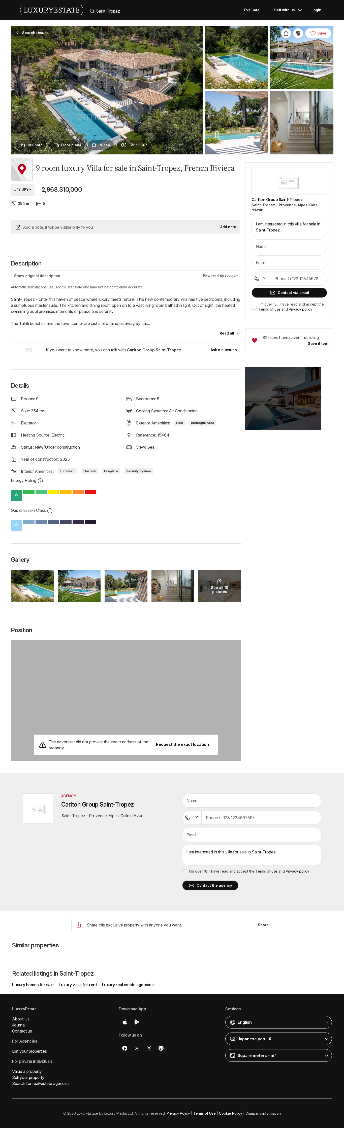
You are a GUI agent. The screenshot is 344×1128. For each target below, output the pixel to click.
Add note (228, 227)
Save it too (317, 343)
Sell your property (28, 1077)
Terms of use (269, 309)
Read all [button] (227, 333)
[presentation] (31, 145)
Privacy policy (300, 309)
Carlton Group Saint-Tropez (277, 199)
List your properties (29, 1051)
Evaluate (252, 10)
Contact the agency (210, 885)
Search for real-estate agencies (41, 1083)
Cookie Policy (230, 1113)
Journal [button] (18, 1024)
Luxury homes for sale (33, 984)
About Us (20, 1018)
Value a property (27, 1071)
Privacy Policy (178, 1113)
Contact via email (289, 293)
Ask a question (224, 350)
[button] (289, 401)
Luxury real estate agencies (128, 984)
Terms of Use (204, 1113)
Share (263, 925)
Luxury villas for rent (78, 984)
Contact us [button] (22, 1031)
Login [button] (316, 10)
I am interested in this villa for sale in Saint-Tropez (289, 227)
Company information (263, 1113)
